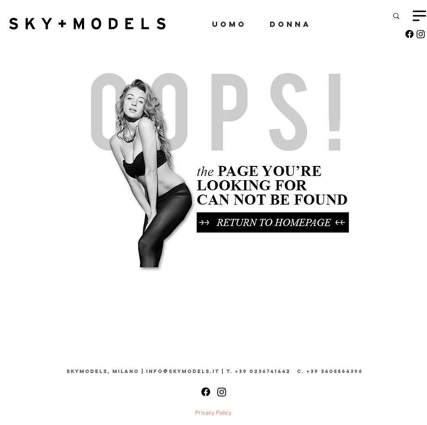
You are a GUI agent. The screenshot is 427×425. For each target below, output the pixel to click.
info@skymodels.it (182, 371)
